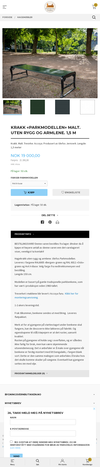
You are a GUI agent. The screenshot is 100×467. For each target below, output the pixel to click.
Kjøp (29, 192)
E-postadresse (43, 432)
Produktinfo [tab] (23, 234)
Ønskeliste (70, 192)
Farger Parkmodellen (24, 178)
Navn (43, 420)
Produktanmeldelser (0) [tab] (30, 373)
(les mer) (15, 448)
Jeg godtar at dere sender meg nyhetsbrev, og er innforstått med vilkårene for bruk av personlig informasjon (50, 444)
